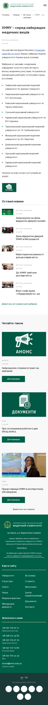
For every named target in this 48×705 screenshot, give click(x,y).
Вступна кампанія (10, 40)
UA (21, 677)
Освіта (5, 587)
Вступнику (30, 575)
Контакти (29, 607)
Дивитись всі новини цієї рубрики (21, 304)
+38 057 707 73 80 (10, 648)
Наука (5, 592)
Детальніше (13, 379)
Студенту (30, 581)
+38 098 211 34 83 (10, 635)
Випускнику (31, 587)
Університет (8, 575)
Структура (7, 581)
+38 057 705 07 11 (10, 628)
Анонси (5, 360)
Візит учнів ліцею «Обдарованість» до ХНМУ (28, 293)
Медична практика (11, 598)
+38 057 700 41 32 (10, 655)
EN (26, 677)
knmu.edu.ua (22, 548)
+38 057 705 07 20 (10, 640)
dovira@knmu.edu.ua (12, 663)
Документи (30, 601)
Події (4, 421)
